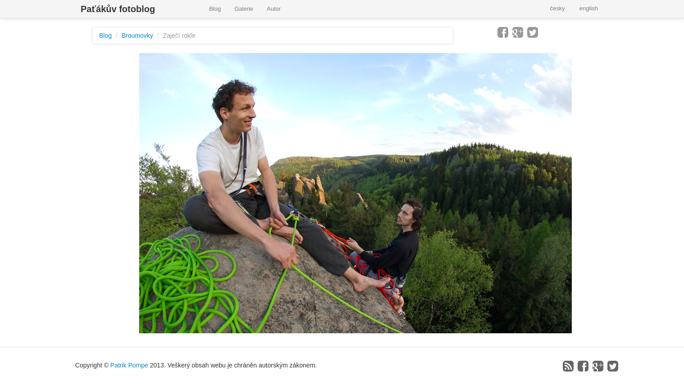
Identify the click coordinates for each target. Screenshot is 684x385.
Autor (274, 8)
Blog (215, 8)
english (588, 8)
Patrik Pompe (129, 365)
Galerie (243, 8)
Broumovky (137, 35)
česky (557, 8)
